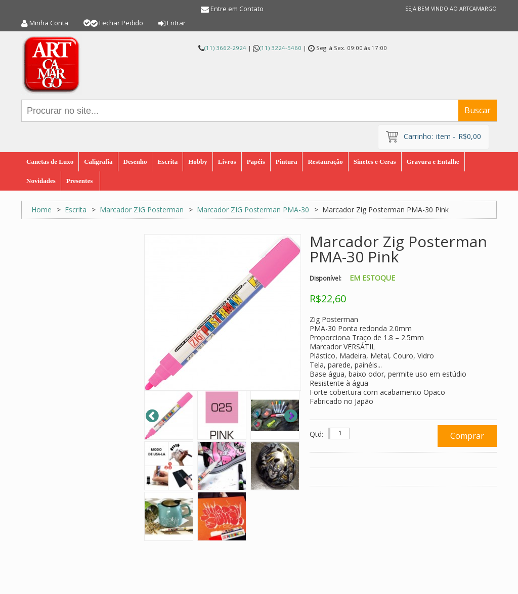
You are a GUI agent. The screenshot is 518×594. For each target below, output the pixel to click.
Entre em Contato (237, 8)
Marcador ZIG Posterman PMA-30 (253, 209)
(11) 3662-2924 (225, 48)
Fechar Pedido (121, 22)
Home (41, 209)
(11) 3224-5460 (280, 48)
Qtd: (316, 434)
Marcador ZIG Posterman (142, 209)
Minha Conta (48, 22)
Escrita (76, 209)
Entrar (176, 22)
